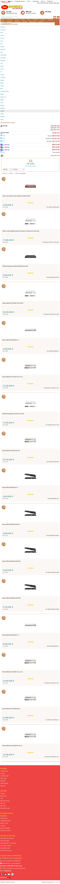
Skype (2, 135)
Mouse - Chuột (4, 823)
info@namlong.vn (6, 863)
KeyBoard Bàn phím (5, 820)
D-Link (2, 69)
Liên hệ (42, 1)
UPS (1, 798)
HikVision (2, 116)
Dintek (1, 66)
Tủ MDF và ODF (4, 776)
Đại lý (28, 1)
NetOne (2, 105)
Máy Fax (17, 19)
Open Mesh (3, 57)
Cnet (1, 41)
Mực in (23, 19)
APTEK (2, 113)
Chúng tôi (10, 1)
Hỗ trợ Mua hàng (4, 840)
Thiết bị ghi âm (4, 771)
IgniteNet (2, 108)
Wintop (2, 94)
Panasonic (2, 60)
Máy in (28, 19)
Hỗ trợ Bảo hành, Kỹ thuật (7, 838)
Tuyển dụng (5, 2)
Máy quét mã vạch (5, 808)
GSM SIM (2, 781)
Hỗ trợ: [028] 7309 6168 (42, 3)
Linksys (2, 35)
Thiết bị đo (40, 21)
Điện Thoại (9, 19)
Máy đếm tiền (3, 818)
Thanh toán (50, 1)
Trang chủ (2, 1)
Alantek (2, 80)
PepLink (2, 74)
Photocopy (9, 21)
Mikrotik (2, 111)
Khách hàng (35, 1)
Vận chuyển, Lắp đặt (5, 845)
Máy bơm (2, 785)
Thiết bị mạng (32, 21)
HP (1, 71)
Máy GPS (43, 19)
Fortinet (2, 85)
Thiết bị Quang (4, 783)
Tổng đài (2, 19)
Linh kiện (2, 825)
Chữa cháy (50, 19)
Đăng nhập (56, 3)
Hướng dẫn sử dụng (20, 1)
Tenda (1, 119)
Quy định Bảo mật (5, 848)
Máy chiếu (35, 19)
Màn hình (2, 803)
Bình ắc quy (3, 796)
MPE (1, 88)
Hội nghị (25, 21)
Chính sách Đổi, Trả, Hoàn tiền (8, 843)
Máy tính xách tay (4, 800)
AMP (1, 32)
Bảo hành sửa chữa (5, 830)
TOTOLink (2, 77)
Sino (1, 43)
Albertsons (2, 49)
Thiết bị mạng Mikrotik (20, 173)
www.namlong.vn (16, 863)
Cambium (2, 27)
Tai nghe (2, 773)
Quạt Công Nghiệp (5, 828)
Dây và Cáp (3, 778)
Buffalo (2, 99)
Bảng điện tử (3, 816)
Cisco (1, 63)
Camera (2, 21)
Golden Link (3, 97)
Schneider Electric (4, 91)
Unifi (1, 52)
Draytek (2, 46)
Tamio (1, 102)
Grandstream (3, 55)
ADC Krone (3, 29)
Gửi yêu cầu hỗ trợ (55, 155)
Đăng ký (51, 3)
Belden (2, 83)
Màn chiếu (3, 805)
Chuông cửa (17, 21)
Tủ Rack (2, 793)
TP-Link (2, 38)
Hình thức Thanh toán (6, 850)
